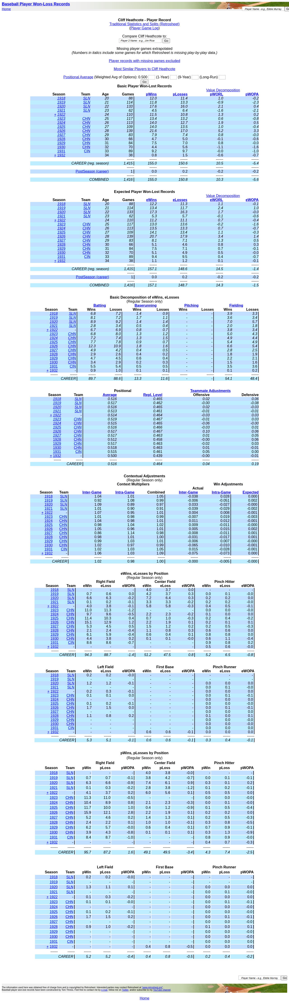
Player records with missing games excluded (144, 61)
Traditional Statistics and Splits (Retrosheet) (145, 24)
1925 (61, 127)
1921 (61, 110)
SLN (86, 98)
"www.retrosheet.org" (152, 987)
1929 (61, 143)
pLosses (180, 94)
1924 (61, 123)
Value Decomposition (223, 90)
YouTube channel (161, 990)
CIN (87, 151)
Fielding (236, 305)
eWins (151, 200)
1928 (61, 139)
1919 (61, 102)
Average (110, 395)
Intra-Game (124, 492)
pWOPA (252, 94)
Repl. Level (152, 395)
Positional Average (78, 77)
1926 (61, 131)
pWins (151, 94)
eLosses (180, 200)
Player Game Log (145, 28)
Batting (99, 305)
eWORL (216, 200)
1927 (61, 135)
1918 (61, 98)
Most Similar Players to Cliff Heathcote (144, 69)
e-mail (104, 990)
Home (6, 9)
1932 (61, 155)
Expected (250, 492)
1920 (61, 106)
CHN (86, 119)
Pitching (191, 305)
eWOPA (252, 200)
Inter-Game (91, 492)
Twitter (125, 990)
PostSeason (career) (92, 171)
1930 (61, 147)
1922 (61, 114)
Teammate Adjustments (210, 391)
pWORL (216, 94)
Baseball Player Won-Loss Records (36, 4)
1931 (61, 151)
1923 (61, 119)
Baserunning (146, 305)
